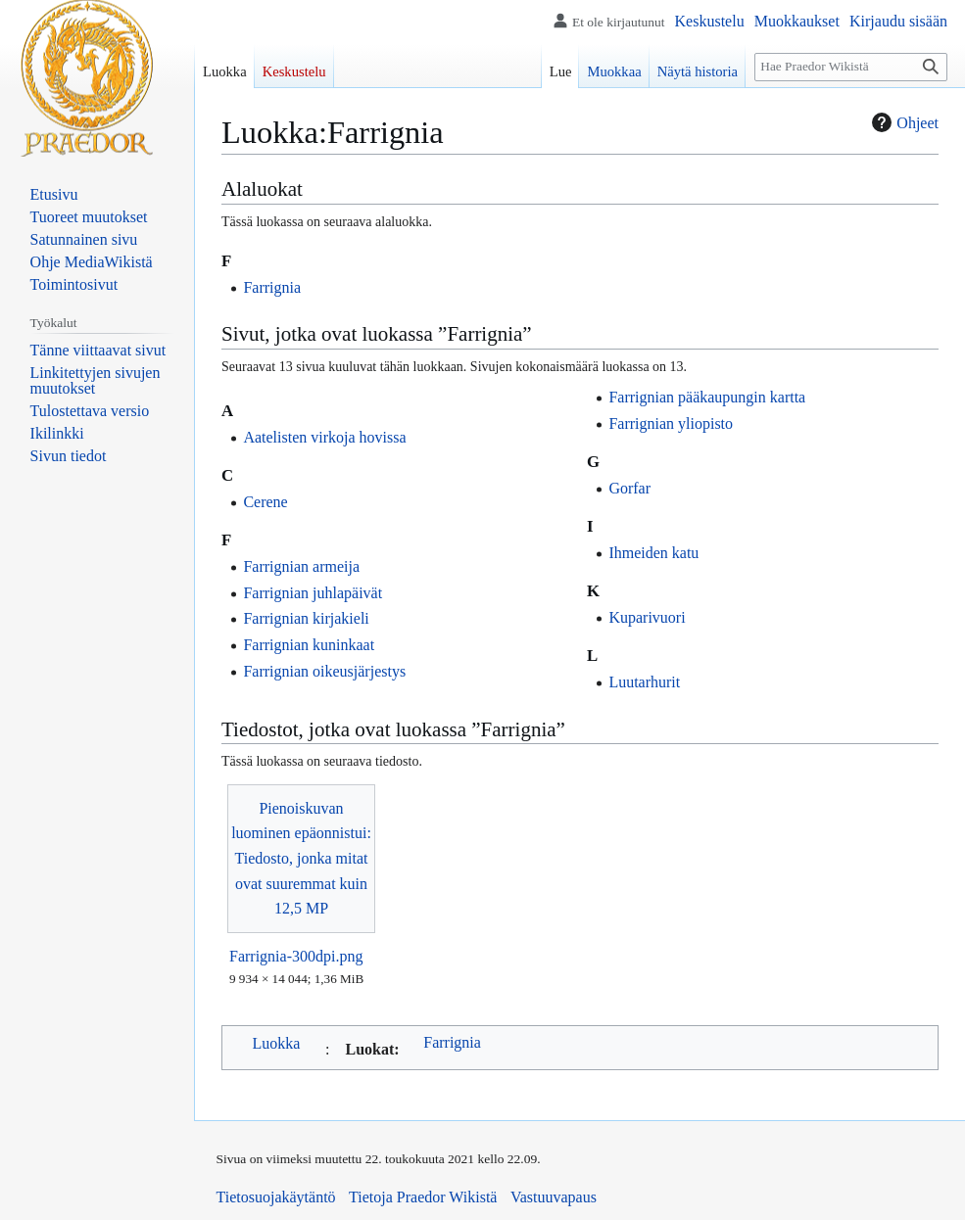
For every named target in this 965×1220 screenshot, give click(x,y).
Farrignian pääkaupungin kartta (706, 397)
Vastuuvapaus (553, 1197)
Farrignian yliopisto (670, 423)
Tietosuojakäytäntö (276, 1197)
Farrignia (272, 287)
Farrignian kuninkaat (308, 644)
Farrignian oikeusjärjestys (324, 671)
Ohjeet (903, 122)
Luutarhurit (644, 682)
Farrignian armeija (301, 566)
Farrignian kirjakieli (305, 618)
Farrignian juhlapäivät (312, 593)
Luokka (277, 1043)
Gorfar (629, 488)
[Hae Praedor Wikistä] (850, 67)
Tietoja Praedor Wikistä (423, 1197)
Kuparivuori (646, 617)
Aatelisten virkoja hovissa (324, 437)
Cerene (265, 501)
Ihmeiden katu (653, 552)
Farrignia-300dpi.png (295, 956)
